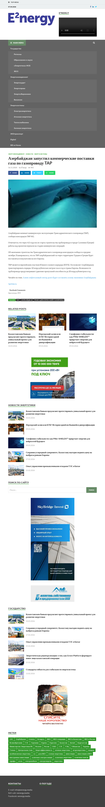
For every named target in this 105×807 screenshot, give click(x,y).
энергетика (58, 761)
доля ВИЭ (42, 754)
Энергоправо (19, 88)
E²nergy (24, 168)
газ (34, 754)
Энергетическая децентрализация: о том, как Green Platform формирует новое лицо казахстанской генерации (59, 656)
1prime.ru (12, 284)
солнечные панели (81, 757)
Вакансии (18, 99)
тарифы (12, 761)
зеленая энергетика (55, 754)
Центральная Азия (25, 750)
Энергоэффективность (43, 750)
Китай (72, 743)
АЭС (11, 739)
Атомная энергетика (23, 117)
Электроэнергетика (22, 111)
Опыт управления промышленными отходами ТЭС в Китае (53, 466)
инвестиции (70, 754)
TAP (17, 300)
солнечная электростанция (42, 757)
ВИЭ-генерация (59, 739)
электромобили (31, 761)
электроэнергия (45, 761)
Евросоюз (53, 743)
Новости (29, 154)
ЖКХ (16, 71)
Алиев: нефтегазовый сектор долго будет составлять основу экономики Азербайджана (59, 277)
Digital (13, 139)
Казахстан (63, 743)
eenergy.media (23, 793)
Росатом (38, 746)
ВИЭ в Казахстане (75, 739)
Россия (46, 746)
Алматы (31, 739)
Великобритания (15, 743)
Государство (15, 48)
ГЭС (26, 743)
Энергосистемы (17, 105)
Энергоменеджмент (19, 77)
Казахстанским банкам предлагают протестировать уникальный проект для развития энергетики (21, 338)
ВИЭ (49, 739)
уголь (20, 761)
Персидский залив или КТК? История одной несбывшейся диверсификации (50, 338)
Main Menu (18, 43)
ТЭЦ (67, 746)
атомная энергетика (62, 750)
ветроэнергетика (79, 750)
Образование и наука (23, 60)
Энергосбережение (22, 94)
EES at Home (15, 145)
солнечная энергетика (63, 757)
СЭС (60, 746)
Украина (86, 746)
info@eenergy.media (23, 790)
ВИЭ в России (89, 739)
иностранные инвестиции (19, 757)
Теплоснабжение (21, 122)
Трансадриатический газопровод (49, 300)
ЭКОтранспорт (16, 134)
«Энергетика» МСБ (22, 65)
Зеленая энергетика (22, 128)
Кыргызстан (82, 743)
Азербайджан (27, 300)
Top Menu (15, 2)
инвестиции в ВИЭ (84, 754)
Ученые (12, 750)
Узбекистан (75, 746)
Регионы (18, 54)
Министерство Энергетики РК (21, 746)
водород (91, 750)
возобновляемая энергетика (20, 754)
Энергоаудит (19, 82)
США (54, 746)
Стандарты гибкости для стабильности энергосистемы (51, 669)
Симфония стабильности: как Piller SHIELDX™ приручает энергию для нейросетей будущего (81, 338)
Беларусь (40, 739)
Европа (44, 743)
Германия (35, 743)
